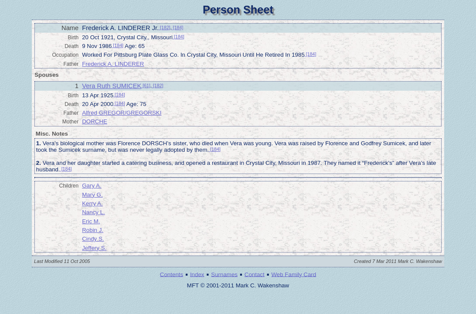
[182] (164, 27)
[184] (178, 27)
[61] (145, 85)
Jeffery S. (94, 248)
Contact (255, 274)
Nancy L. (93, 212)
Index (197, 274)
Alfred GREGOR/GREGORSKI (121, 112)
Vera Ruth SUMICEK (111, 85)
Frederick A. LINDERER (113, 64)
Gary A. (91, 185)
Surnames (224, 274)
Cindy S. (93, 239)
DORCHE (94, 121)
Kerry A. (92, 203)
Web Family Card (293, 274)
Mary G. (92, 194)
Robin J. (92, 230)
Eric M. (91, 221)
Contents (171, 274)
